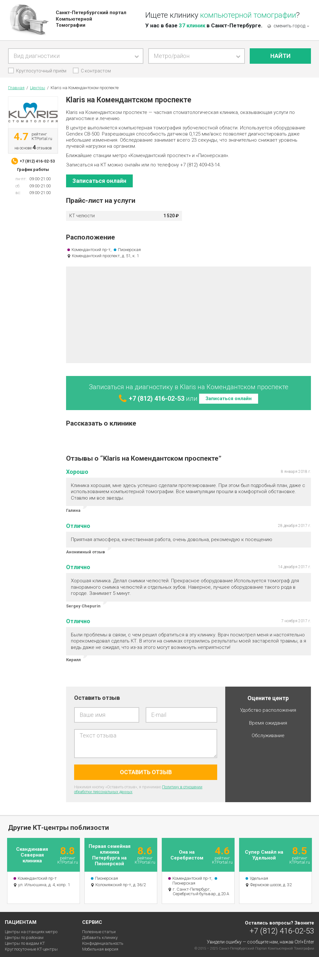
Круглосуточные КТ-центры (31, 949)
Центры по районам (24, 937)
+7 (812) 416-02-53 (282, 930)
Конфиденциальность (102, 943)
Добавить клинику (100, 937)
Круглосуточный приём (41, 71)
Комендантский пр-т (91, 249)
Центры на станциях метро (31, 932)
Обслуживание (268, 735)
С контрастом (96, 71)
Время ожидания (268, 723)
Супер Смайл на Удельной (264, 855)
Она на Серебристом (186, 855)
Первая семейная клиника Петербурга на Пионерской (109, 855)
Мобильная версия (100, 949)
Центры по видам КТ (25, 943)
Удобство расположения (268, 710)
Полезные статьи (99, 932)
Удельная (259, 878)
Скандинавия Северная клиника (32, 855)
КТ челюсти (82, 215)
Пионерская (129, 249)
